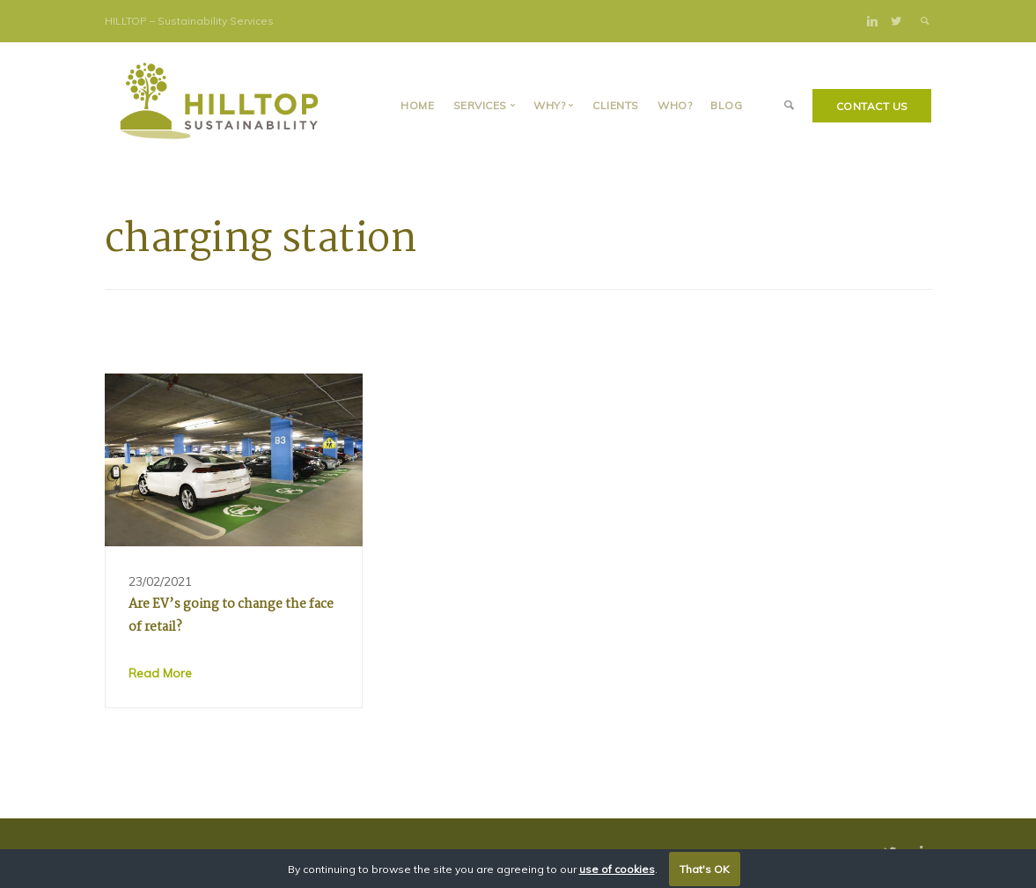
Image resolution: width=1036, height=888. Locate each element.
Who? (675, 105)
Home (417, 105)
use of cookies (617, 869)
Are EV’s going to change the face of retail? (231, 616)
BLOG (726, 105)
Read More (160, 673)
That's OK (705, 869)
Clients (615, 105)
